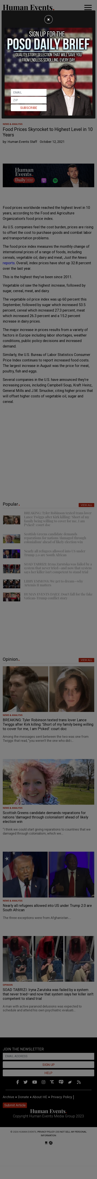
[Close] (48, 19)
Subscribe (28, 108)
